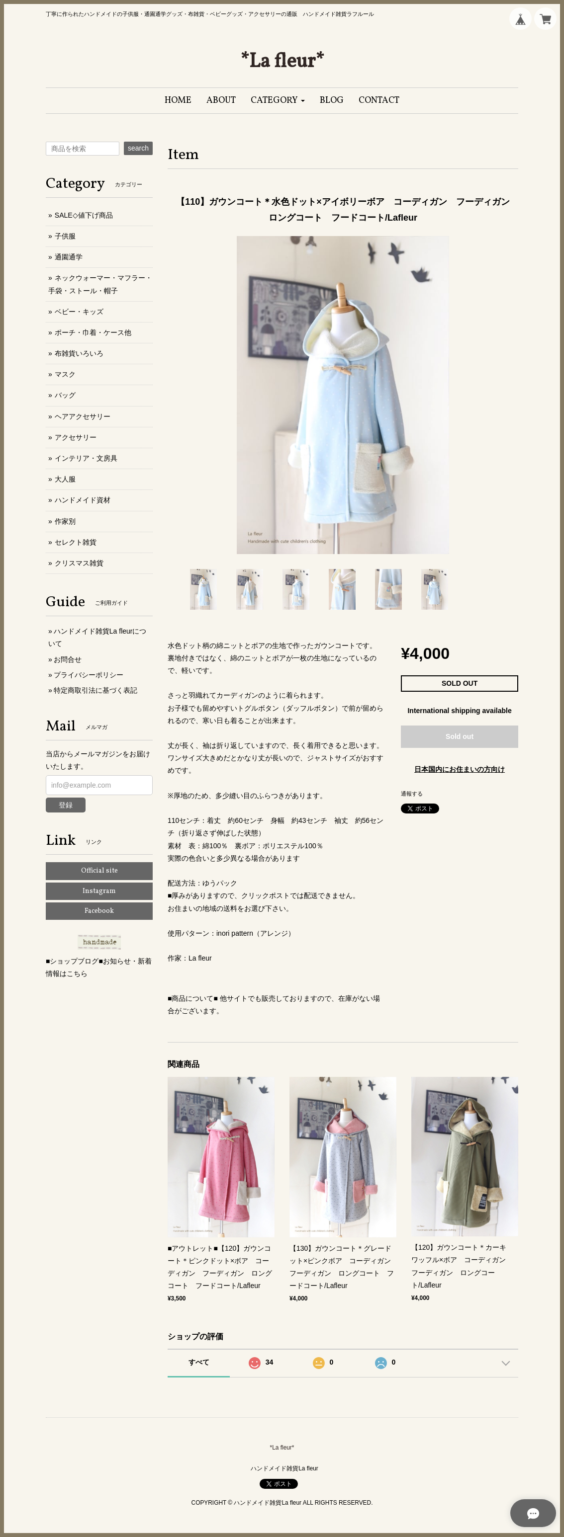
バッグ (65, 395)
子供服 (65, 236)
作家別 (65, 521)
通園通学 (69, 257)
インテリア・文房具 (86, 458)
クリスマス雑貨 (79, 563)
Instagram (99, 891)
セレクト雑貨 (75, 542)
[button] (277, 100)
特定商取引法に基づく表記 (95, 690)
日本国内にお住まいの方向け (459, 769)
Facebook (99, 911)
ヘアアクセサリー (82, 416)
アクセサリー (75, 437)
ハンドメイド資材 (82, 500)
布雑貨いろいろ (79, 353)
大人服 (65, 479)
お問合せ (68, 659)
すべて (198, 1362)
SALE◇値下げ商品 (84, 215)
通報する (412, 794)
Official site (99, 871)
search (138, 148)
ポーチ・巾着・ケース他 (93, 332)
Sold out (459, 736)
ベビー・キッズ (79, 312)
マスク (65, 374)
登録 (66, 805)
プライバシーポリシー (88, 675)
